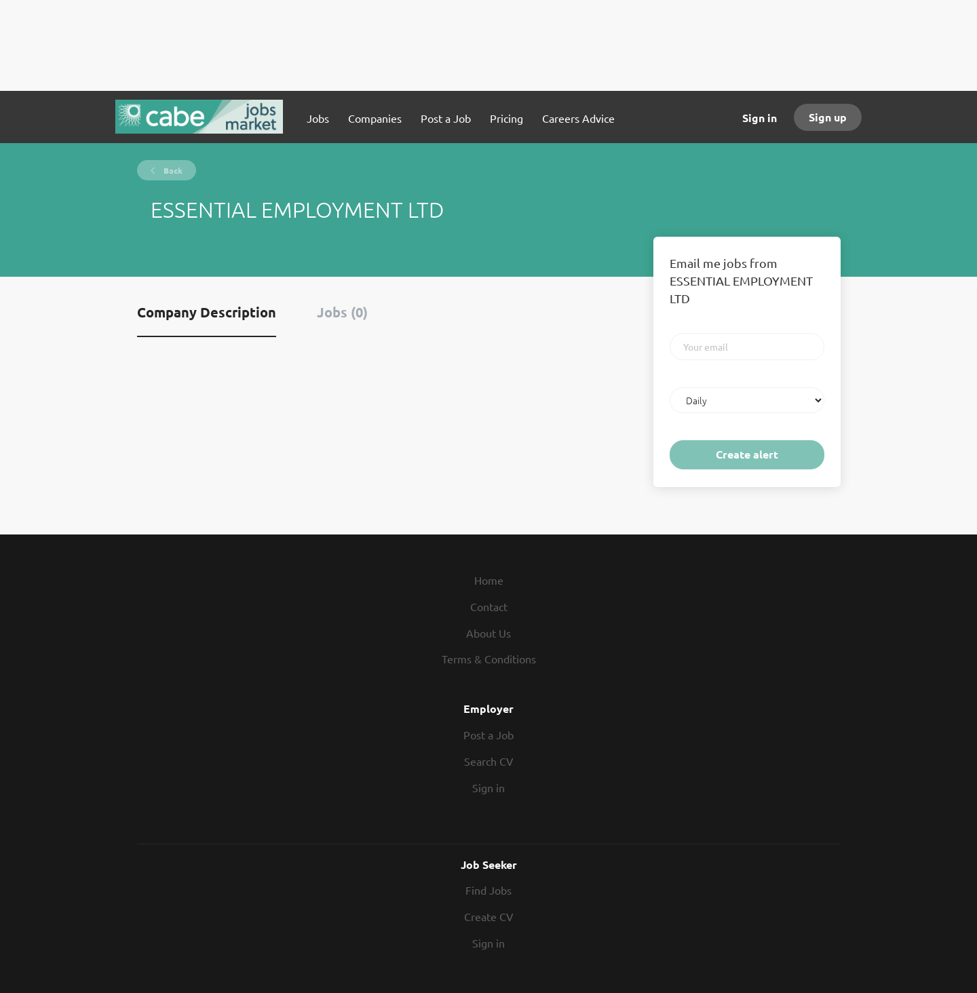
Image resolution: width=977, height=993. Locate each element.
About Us (488, 633)
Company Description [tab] (206, 312)
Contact (488, 606)
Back (172, 170)
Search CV (489, 761)
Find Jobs (488, 890)
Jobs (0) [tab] (342, 312)
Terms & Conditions (489, 658)
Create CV (489, 916)
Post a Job (488, 734)
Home (488, 580)
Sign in (759, 118)
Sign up (828, 117)
